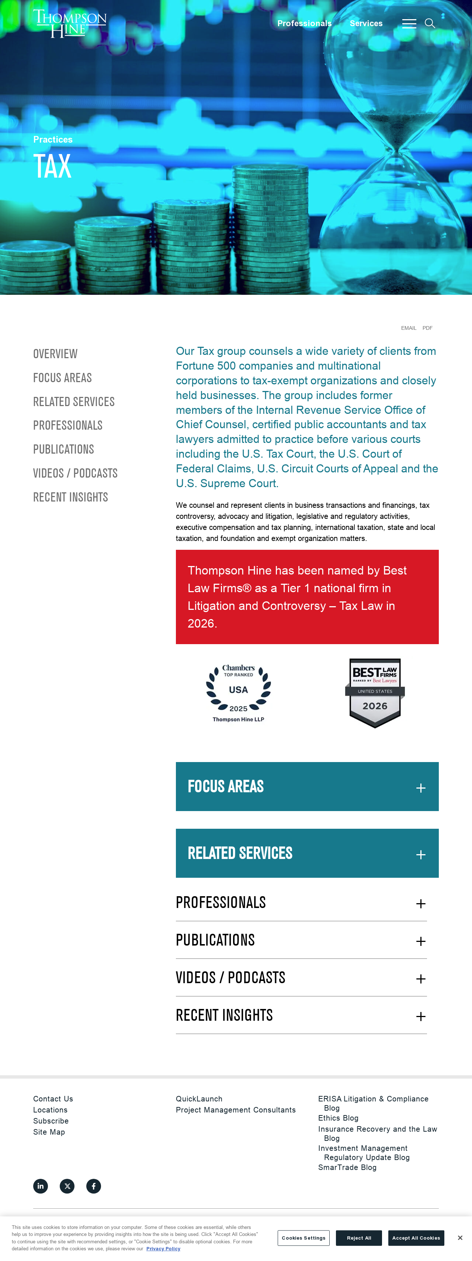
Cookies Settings (304, 1238)
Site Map (49, 1132)
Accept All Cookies (416, 1238)
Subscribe (51, 1121)
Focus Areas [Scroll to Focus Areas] (62, 378)
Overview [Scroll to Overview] (55, 354)
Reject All (359, 1238)
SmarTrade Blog (347, 1167)
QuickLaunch (199, 1098)
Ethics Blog (338, 1118)
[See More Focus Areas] (307, 792)
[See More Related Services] (307, 859)
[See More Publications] (301, 945)
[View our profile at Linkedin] (40, 1186)
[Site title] (70, 23)
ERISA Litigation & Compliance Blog (373, 1103)
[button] (409, 23)
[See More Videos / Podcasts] (301, 983)
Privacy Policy (163, 1248)
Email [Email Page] (409, 328)
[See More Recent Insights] (301, 1021)
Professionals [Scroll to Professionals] (68, 426)
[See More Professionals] (301, 908)
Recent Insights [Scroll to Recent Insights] (70, 498)
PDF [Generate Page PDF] (428, 328)
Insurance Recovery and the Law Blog (377, 1133)
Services (366, 24)
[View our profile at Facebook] (93, 1186)
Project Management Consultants (236, 1109)
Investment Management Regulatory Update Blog (364, 1153)
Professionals (304, 24)
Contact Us (53, 1098)
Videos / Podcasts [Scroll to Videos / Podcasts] (75, 474)
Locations (50, 1109)
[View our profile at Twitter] (67, 1186)
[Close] (460, 1238)
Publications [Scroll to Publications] (63, 450)
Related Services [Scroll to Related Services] (74, 402)
